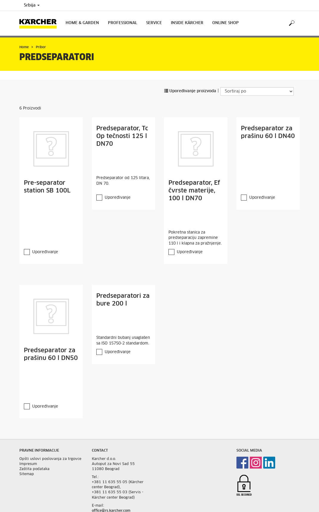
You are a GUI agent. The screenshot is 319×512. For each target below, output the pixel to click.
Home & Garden (82, 23)
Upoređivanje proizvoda (190, 91)
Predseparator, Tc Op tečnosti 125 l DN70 (122, 136)
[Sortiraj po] (257, 91)
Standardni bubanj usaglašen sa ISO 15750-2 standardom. (123, 340)
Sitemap (26, 474)
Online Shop (225, 23)
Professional (122, 23)
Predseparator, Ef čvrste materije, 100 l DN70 (194, 190)
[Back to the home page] (40, 23)
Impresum (28, 464)
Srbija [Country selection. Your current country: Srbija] (32, 5)
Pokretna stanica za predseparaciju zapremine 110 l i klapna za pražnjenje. (195, 238)
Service (154, 23)
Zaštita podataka (34, 469)
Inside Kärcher (187, 23)
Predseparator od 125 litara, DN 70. (123, 181)
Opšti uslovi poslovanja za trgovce (50, 459)
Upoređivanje (45, 252)
